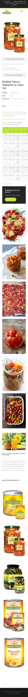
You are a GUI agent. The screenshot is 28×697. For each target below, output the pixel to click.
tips (11, 457)
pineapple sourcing (6, 457)
